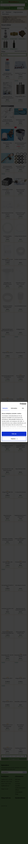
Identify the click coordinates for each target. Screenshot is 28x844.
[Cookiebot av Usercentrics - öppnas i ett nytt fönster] (20, 404)
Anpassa (14, 438)
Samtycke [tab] (5, 408)
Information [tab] (14, 408)
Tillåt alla (14, 433)
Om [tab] (23, 408)
